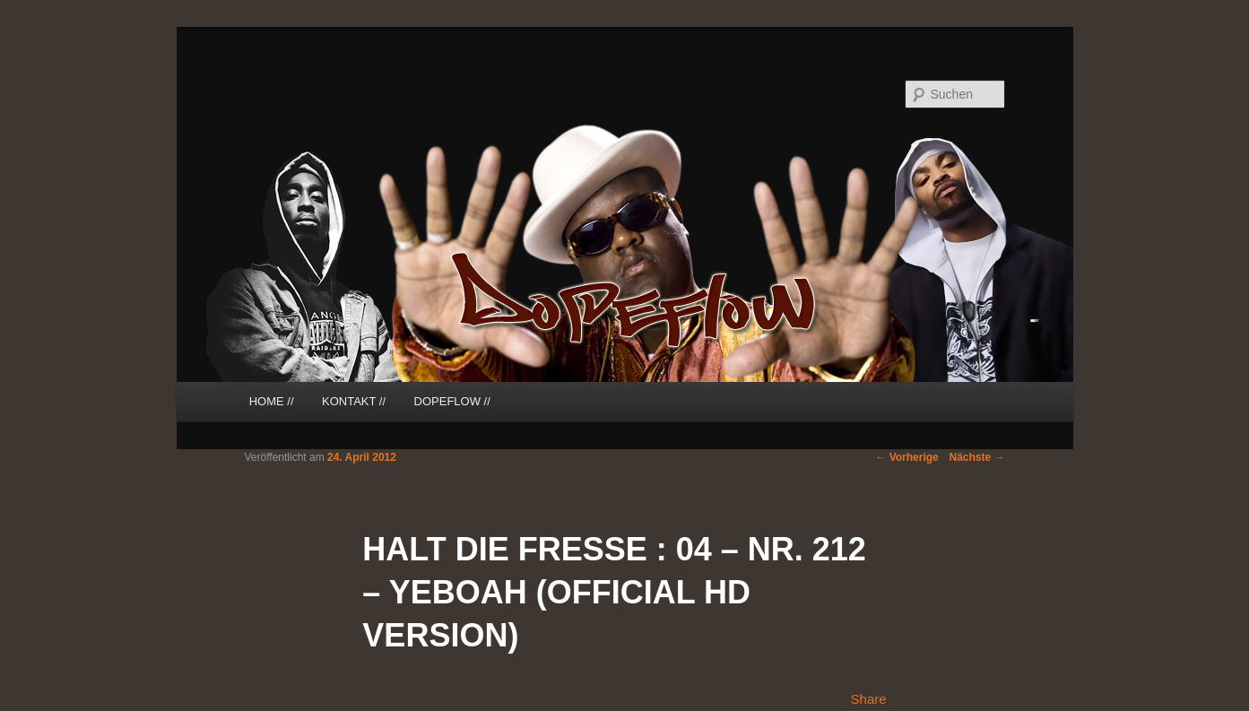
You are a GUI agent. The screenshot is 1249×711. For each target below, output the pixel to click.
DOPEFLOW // (452, 401)
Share (869, 699)
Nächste (976, 457)
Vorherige (906, 457)
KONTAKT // (354, 401)
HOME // (271, 401)
